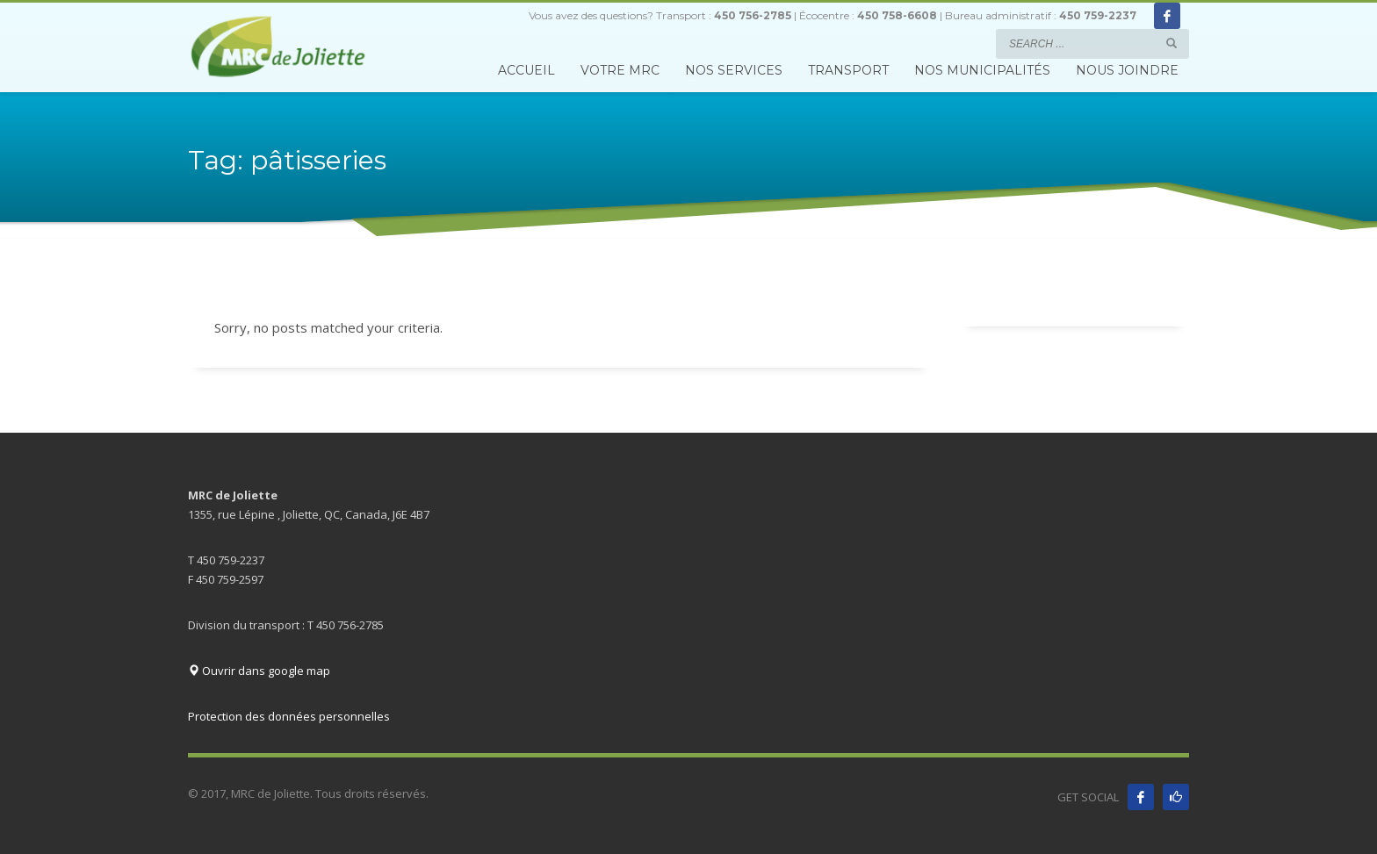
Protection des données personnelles (289, 716)
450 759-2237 (1097, 15)
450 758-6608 (897, 15)
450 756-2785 (752, 15)
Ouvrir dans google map (259, 670)
